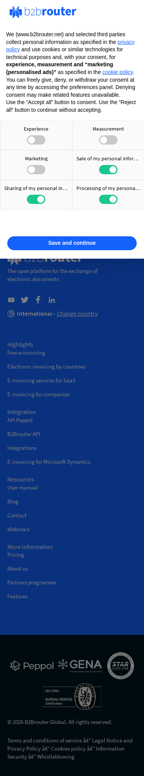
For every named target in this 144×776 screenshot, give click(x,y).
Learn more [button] (71, 225)
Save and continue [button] (72, 243)
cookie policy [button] (118, 72)
